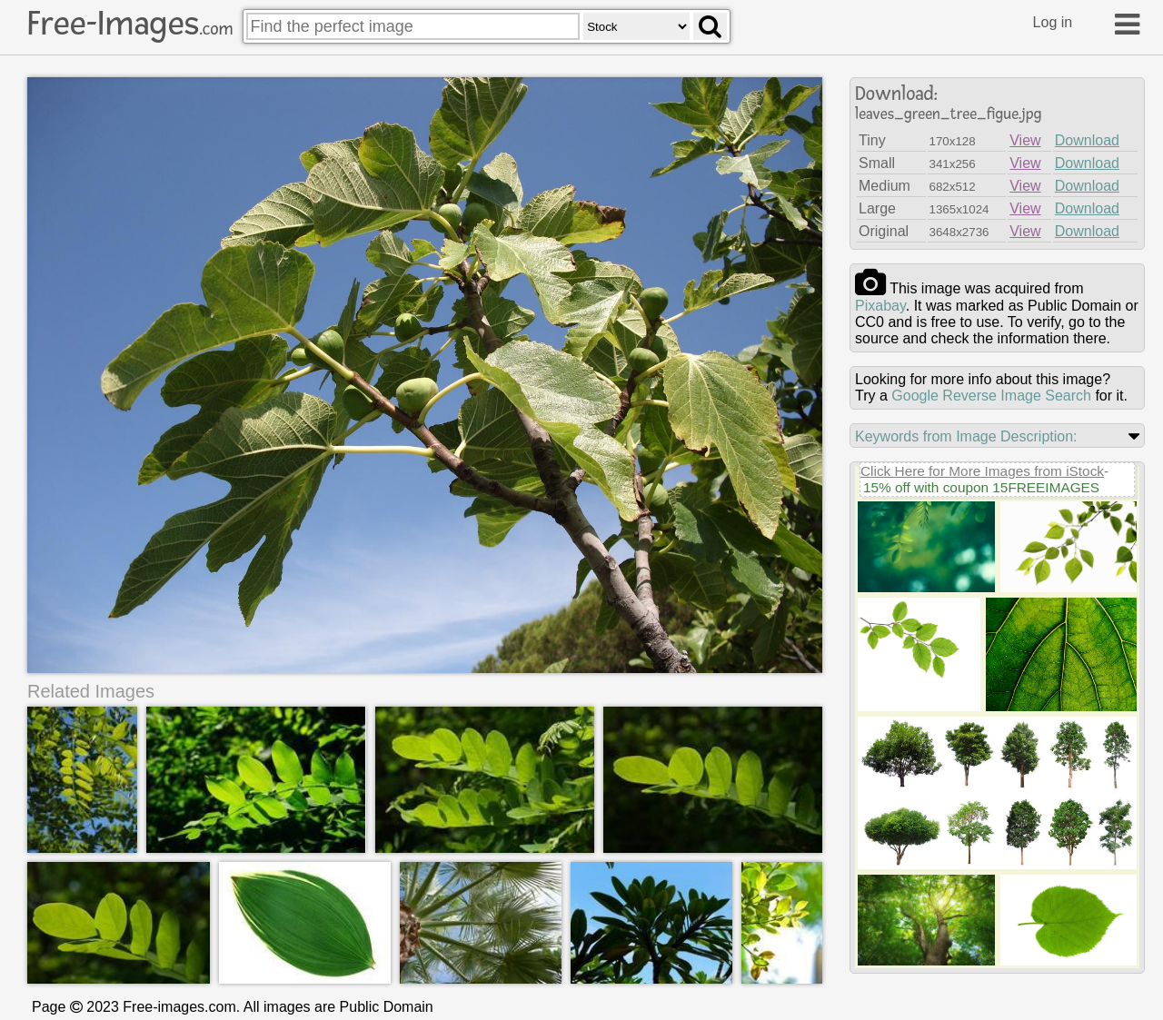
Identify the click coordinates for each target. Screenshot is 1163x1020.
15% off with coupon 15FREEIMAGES (981, 487)
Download (1087, 140)
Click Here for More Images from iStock (982, 471)
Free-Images (130, 24)
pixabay (880, 305)
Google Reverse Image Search (991, 395)
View (1024, 140)
